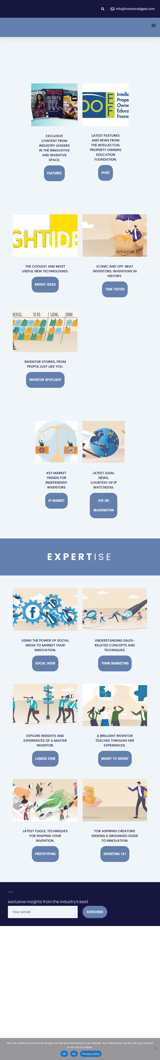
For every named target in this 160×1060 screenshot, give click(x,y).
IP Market (56, 486)
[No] (155, 1048)
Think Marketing (115, 640)
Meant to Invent (115, 731)
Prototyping (45, 822)
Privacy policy (91, 1053)
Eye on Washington (104, 488)
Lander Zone (45, 731)
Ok (64, 1053)
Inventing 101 (115, 822)
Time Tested (115, 283)
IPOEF (105, 171)
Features (54, 171)
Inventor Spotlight (45, 369)
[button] (103, 9)
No (74, 1053)
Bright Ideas (45, 278)
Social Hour (45, 640)
